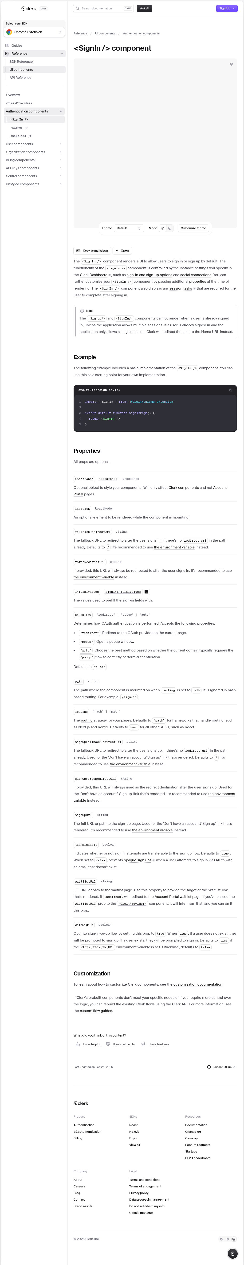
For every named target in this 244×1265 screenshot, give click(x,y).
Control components (34, 176)
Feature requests (197, 1145)
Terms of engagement (145, 1186)
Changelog (193, 1131)
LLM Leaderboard (198, 1158)
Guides (13, 45)
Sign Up (227, 8)
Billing (78, 1138)
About (78, 1180)
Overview (13, 95)
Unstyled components (34, 184)
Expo (133, 1138)
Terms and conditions (144, 1180)
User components (34, 144)
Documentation (196, 1125)
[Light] (227, 1239)
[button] (182, 288)
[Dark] (221, 1239)
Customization (92, 973)
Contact (79, 1199)
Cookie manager (141, 1213)
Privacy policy (138, 1193)
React (133, 1125)
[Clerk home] (81, 1103)
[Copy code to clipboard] (230, 390)
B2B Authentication (87, 1131)
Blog (77, 1193)
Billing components (34, 160)
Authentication (84, 1125)
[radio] (162, 228)
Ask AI (144, 8)
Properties (87, 451)
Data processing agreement (149, 1199)
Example (85, 357)
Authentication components (34, 111)
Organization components (34, 152)
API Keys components (34, 168)
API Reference (20, 77)
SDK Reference (21, 61)
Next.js (134, 1131)
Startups (191, 1151)
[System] (234, 1239)
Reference (34, 53)
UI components (21, 69)
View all (134, 1145)
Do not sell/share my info (147, 1206)
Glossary (191, 1138)
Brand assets (83, 1206)
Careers (79, 1186)
